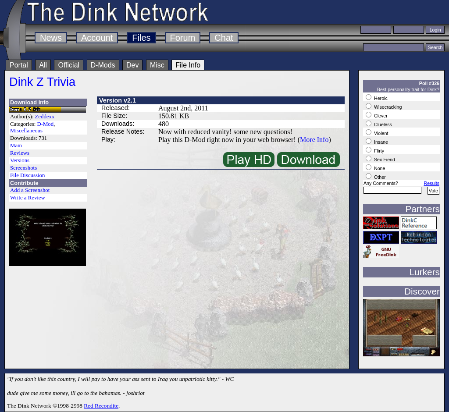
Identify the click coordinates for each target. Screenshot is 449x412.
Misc (157, 65)
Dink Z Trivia (42, 82)
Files (141, 38)
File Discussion (27, 175)
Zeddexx (45, 117)
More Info (314, 139)
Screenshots (23, 168)
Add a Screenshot (30, 190)
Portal (19, 65)
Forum (183, 38)
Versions (19, 160)
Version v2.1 (117, 100)
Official (68, 65)
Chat (223, 38)
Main (16, 145)
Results (431, 183)
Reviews (19, 153)
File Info (187, 65)
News (51, 38)
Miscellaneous (26, 131)
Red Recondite (101, 405)
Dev (132, 65)
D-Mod (45, 124)
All (43, 65)
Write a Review (27, 198)
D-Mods (103, 65)
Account (97, 38)
